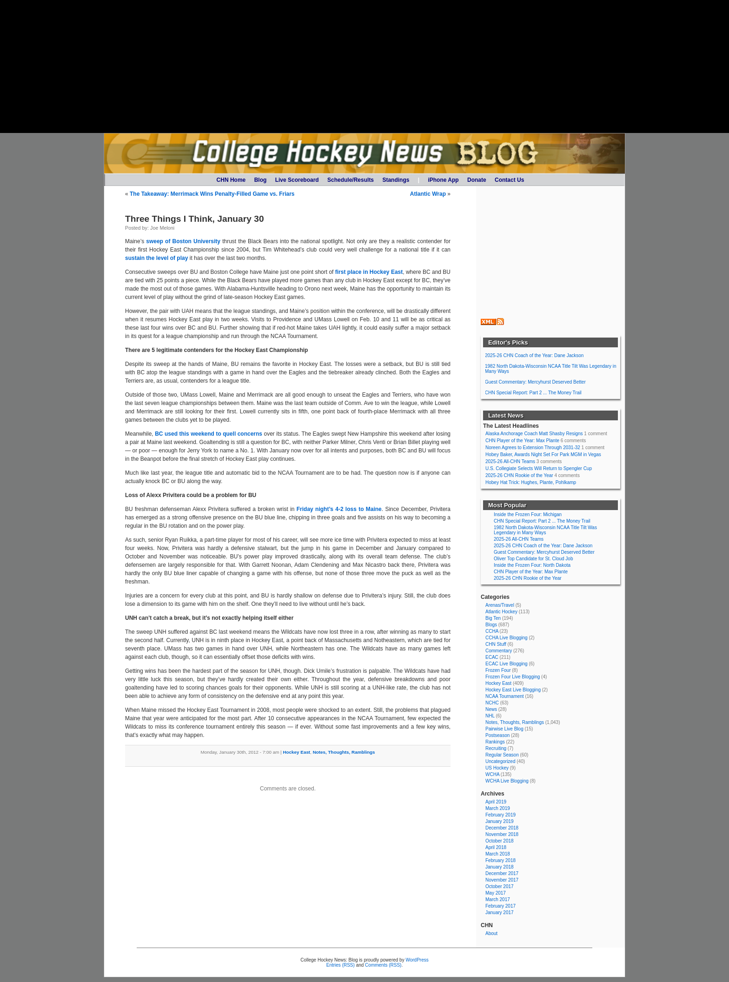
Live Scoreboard (297, 180)
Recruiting (495, 748)
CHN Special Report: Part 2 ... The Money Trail (533, 392)
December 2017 (501, 873)
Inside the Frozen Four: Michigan (528, 514)
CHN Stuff (495, 644)
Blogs (491, 624)
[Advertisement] (364, 66)
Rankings (495, 741)
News (491, 709)
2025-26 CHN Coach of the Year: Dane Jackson (534, 355)
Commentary (498, 650)
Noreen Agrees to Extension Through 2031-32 (532, 447)
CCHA (491, 631)
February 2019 (500, 814)
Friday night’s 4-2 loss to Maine (339, 509)
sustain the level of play (156, 258)
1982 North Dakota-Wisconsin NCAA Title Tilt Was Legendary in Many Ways (550, 369)
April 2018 (495, 847)
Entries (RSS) (340, 965)
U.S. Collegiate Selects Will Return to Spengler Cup (538, 468)
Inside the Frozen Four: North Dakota (532, 565)
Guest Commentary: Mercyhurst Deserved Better (535, 382)
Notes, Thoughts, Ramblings (344, 752)
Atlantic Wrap (428, 194)
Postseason (497, 735)
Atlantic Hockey (501, 611)
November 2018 (501, 834)
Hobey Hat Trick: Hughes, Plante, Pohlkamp (530, 482)
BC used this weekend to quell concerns (208, 434)
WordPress (416, 959)
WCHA (492, 774)
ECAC (491, 657)
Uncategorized (500, 761)
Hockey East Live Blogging (513, 689)
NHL (490, 715)
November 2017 (501, 879)
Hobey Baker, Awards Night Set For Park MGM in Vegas (543, 454)
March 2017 (497, 899)
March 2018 (497, 853)
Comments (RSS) (383, 965)
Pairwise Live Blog (504, 728)
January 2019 (499, 821)
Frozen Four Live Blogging (512, 676)
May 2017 (495, 893)
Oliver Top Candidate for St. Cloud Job (533, 558)
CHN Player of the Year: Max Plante (522, 440)
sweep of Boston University (183, 241)
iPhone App (443, 180)
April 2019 (495, 801)
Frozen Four (497, 670)
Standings (395, 180)
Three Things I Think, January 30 (194, 219)
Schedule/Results (350, 180)
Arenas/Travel (499, 605)
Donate (476, 180)
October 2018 (499, 840)
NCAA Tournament (504, 696)
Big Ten (493, 618)
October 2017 (499, 886)
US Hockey (497, 767)
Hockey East (296, 752)
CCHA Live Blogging (506, 637)
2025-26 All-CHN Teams (510, 461)
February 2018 (500, 860)
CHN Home (231, 180)
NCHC (492, 702)
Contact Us (509, 180)
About (491, 933)
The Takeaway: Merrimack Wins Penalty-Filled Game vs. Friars (212, 194)
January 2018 (499, 866)
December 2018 (501, 827)
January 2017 (499, 912)
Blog (260, 180)
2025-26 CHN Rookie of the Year (519, 475)
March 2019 (497, 808)
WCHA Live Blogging (507, 780)
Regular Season (502, 754)
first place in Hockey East (369, 272)
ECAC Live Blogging (506, 663)
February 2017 (500, 906)
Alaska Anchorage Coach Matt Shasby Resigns (534, 433)
